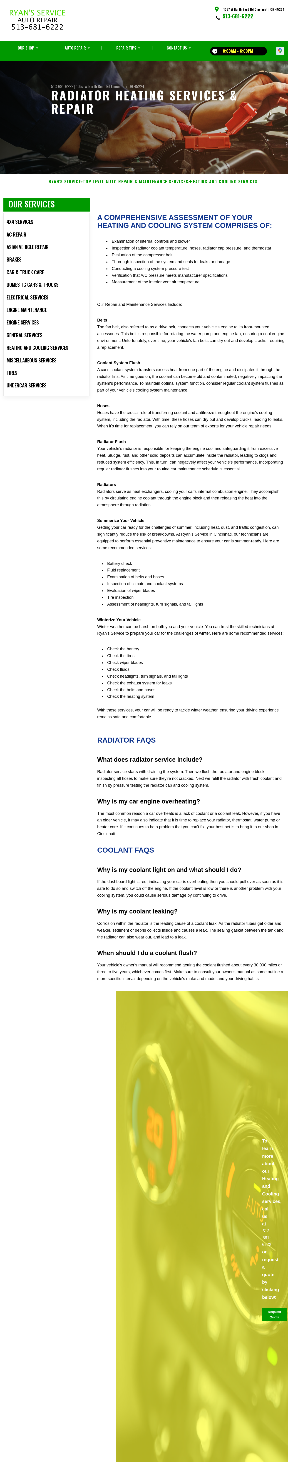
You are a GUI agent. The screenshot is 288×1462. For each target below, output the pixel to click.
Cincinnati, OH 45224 (127, 86)
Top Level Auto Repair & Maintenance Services (135, 204)
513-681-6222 (238, 16)
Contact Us (177, 48)
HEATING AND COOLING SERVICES (223, 204)
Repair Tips (126, 48)
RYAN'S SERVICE (65, 204)
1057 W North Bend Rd (93, 86)
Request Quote (274, 1336)
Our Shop (26, 48)
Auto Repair (75, 48)
